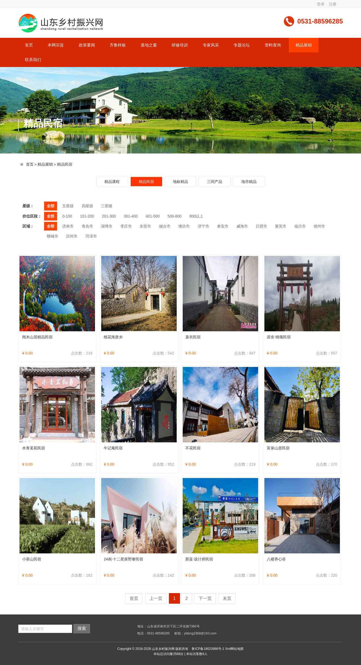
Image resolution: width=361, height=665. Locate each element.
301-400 (130, 216)
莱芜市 (280, 226)
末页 (227, 598)
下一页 (205, 598)
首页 (29, 45)
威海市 (242, 226)
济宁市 (203, 226)
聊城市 (52, 236)
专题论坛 (242, 45)
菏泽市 (91, 236)
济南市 (68, 226)
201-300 (109, 216)
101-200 (87, 216)
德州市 (319, 226)
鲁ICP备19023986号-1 (208, 649)
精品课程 (112, 181)
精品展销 (304, 45)
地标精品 (180, 181)
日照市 (261, 226)
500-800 (174, 216)
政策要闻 (87, 45)
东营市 (145, 226)
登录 (320, 4)
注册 (332, 4)
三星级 (106, 206)
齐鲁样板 (118, 45)
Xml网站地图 (234, 649)
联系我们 (33, 59)
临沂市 (300, 226)
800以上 (196, 216)
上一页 (155, 598)
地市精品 (249, 181)
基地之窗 (149, 45)
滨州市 (71, 236)
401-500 (152, 216)
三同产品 (214, 181)
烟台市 (164, 226)
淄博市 (106, 226)
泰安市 (222, 226)
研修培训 (180, 45)
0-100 (67, 216)
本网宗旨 (56, 45)
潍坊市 (184, 226)
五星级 (68, 206)
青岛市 (87, 226)
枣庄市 (126, 226)
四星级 (87, 206)
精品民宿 (64, 164)
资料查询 (273, 45)
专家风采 (211, 45)
